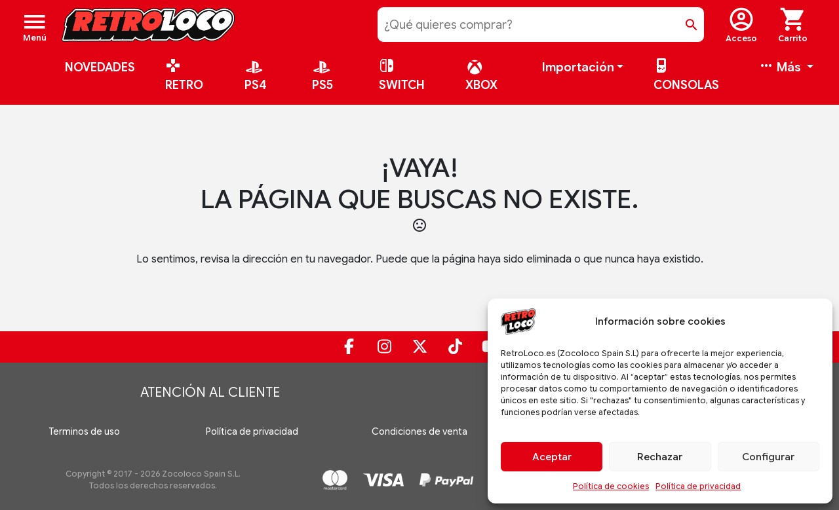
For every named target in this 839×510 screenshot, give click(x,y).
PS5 (322, 79)
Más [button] (781, 67)
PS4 (255, 79)
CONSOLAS (686, 76)
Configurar (768, 457)
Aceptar (552, 457)
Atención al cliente (210, 392)
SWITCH (402, 76)
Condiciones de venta (419, 431)
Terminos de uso (84, 431)
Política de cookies (611, 486)
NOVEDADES (100, 67)
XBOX (481, 79)
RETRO (184, 76)
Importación (578, 67)
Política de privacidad (698, 486)
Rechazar (659, 457)
